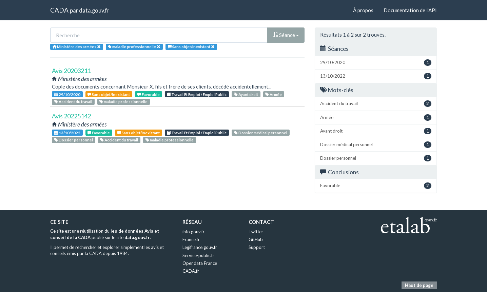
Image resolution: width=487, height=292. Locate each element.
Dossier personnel (73, 140)
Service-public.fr (198, 255)
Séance (286, 35)
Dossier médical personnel (260, 133)
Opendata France (199, 263)
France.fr (191, 239)
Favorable (148, 94)
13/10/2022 (67, 133)
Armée (273, 94)
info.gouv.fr (193, 231)
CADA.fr (190, 271)
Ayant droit (246, 94)
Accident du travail (73, 101)
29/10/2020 (67, 94)
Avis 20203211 (71, 70)
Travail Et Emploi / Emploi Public (197, 94)
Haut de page (419, 285)
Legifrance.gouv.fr (199, 247)
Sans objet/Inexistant (108, 94)
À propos (363, 10)
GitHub (256, 239)
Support (257, 247)
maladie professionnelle (123, 101)
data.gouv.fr (94, 10)
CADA (59, 10)
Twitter (256, 231)
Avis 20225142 (71, 116)
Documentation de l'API (410, 10)
